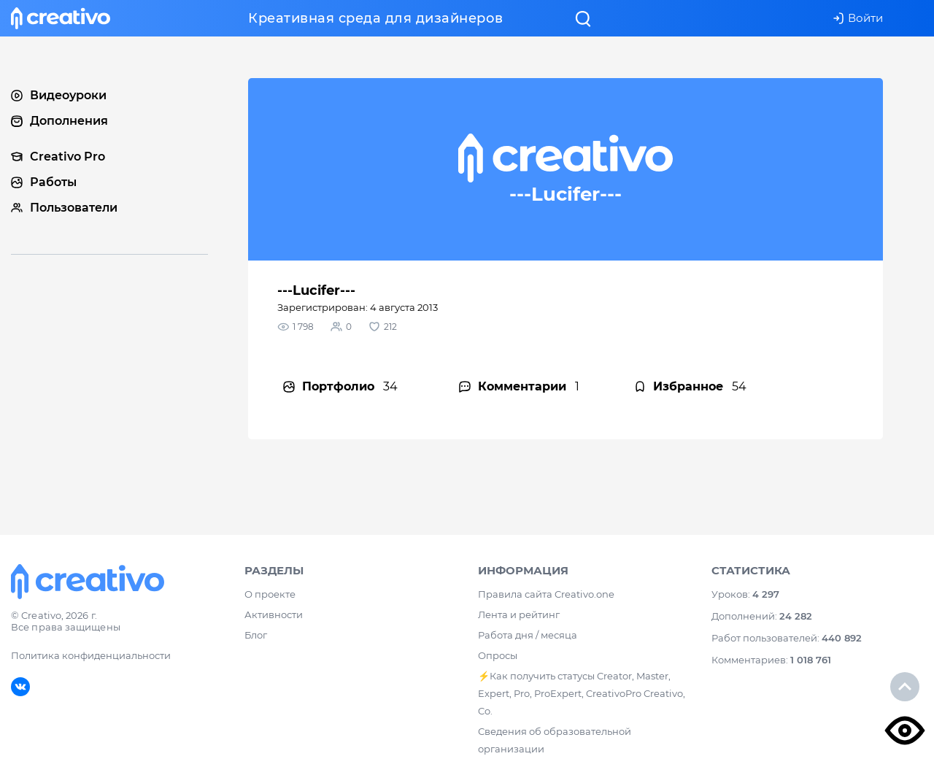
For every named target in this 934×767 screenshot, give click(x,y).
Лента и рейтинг (519, 614)
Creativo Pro (58, 156)
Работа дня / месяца (527, 635)
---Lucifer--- (316, 290)
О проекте (270, 594)
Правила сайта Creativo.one (546, 594)
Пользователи (64, 208)
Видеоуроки (59, 95)
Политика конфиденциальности (91, 655)
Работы (44, 182)
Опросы (497, 655)
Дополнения (59, 121)
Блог (255, 635)
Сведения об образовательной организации (554, 740)
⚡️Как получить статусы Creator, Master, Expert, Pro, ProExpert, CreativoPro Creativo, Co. (581, 693)
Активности (273, 614)
